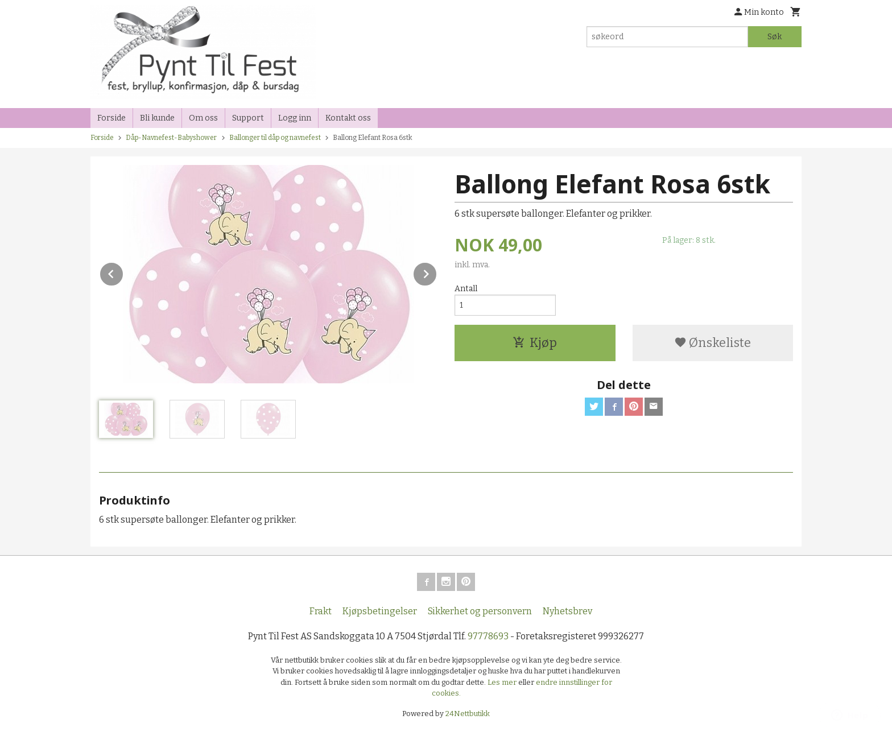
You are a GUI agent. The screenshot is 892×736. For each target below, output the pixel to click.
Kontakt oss (348, 118)
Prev (123, 272)
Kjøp (535, 342)
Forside (111, 118)
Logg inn (294, 118)
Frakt (320, 611)
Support (248, 118)
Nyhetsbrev (567, 611)
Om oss (203, 118)
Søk (774, 37)
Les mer (503, 682)
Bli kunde (157, 118)
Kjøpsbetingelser (379, 611)
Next (436, 272)
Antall (466, 288)
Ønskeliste (712, 342)
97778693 (488, 636)
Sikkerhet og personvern (480, 611)
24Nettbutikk (467, 713)
